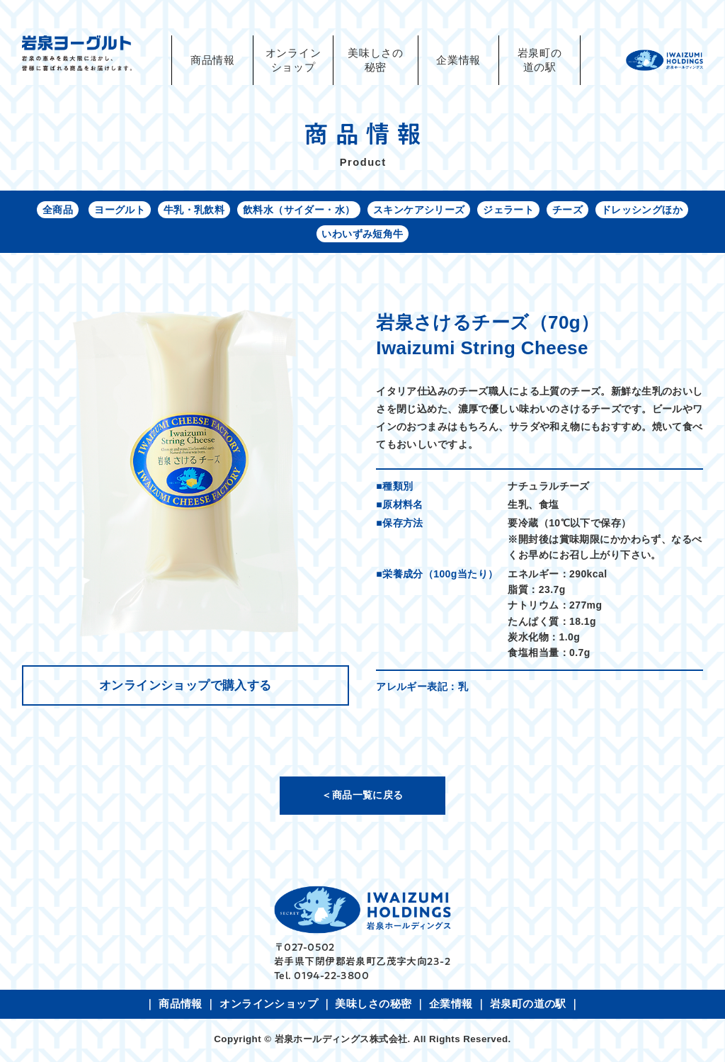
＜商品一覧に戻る (362, 796)
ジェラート (509, 210)
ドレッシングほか (642, 210)
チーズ (568, 210)
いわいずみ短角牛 (362, 235)
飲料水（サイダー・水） (299, 210)
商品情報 (212, 60)
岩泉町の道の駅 (540, 60)
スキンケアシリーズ (419, 210)
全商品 (56, 210)
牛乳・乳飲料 (193, 210)
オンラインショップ (268, 1005)
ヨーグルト (118, 210)
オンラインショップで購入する (185, 687)
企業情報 (458, 60)
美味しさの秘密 (376, 60)
